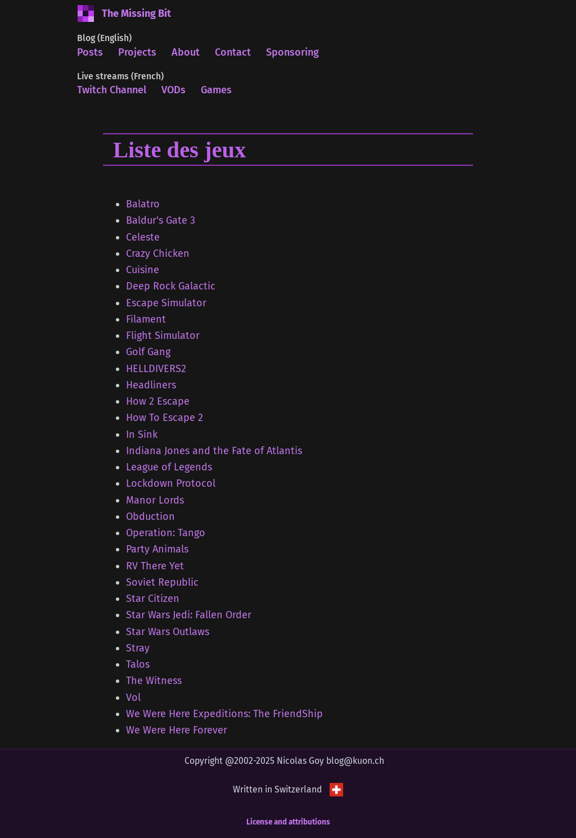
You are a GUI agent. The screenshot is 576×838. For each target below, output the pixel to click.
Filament (146, 319)
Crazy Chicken (158, 253)
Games (216, 90)
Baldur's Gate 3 (160, 220)
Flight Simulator (163, 335)
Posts (90, 52)
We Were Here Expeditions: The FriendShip (224, 714)
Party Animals (157, 549)
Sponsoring (292, 52)
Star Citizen (152, 598)
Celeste (143, 237)
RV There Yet (155, 566)
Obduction (150, 516)
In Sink (142, 434)
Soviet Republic (162, 582)
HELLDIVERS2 (156, 369)
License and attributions (288, 822)
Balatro (143, 204)
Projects (137, 52)
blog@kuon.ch (355, 760)
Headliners (151, 385)
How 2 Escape (158, 401)
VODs (173, 90)
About (186, 52)
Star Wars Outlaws (167, 632)
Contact (233, 52)
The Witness (154, 680)
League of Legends (169, 467)
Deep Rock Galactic (170, 286)
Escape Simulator (166, 303)
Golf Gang (148, 352)
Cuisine (142, 270)
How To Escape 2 (164, 417)
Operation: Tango (165, 533)
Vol (133, 697)
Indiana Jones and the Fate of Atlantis (214, 451)
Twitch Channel (111, 90)
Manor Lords (155, 500)
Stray (138, 648)
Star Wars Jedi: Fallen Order (188, 615)
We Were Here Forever (176, 730)
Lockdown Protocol (170, 483)
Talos (138, 664)
